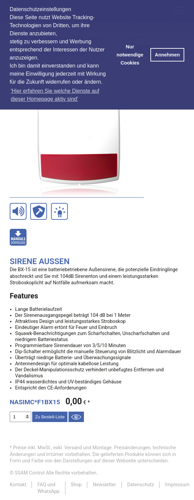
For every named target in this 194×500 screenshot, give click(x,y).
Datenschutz (140, 485)
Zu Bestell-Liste (49, 416)
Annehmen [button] (167, 54)
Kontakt (18, 485)
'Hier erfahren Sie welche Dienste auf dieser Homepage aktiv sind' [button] (55, 95)
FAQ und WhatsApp (48, 488)
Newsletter (104, 485)
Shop (76, 485)
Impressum (177, 485)
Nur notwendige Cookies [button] (129, 55)
